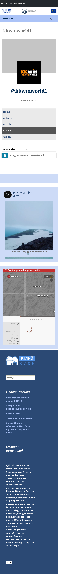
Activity (7, 117)
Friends (7, 130)
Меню (6, 18)
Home (6, 111)
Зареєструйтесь (17, 3)
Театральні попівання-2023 (20, 418)
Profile (7, 124)
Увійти (4, 3)
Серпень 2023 (13, 413)
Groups (7, 136)
